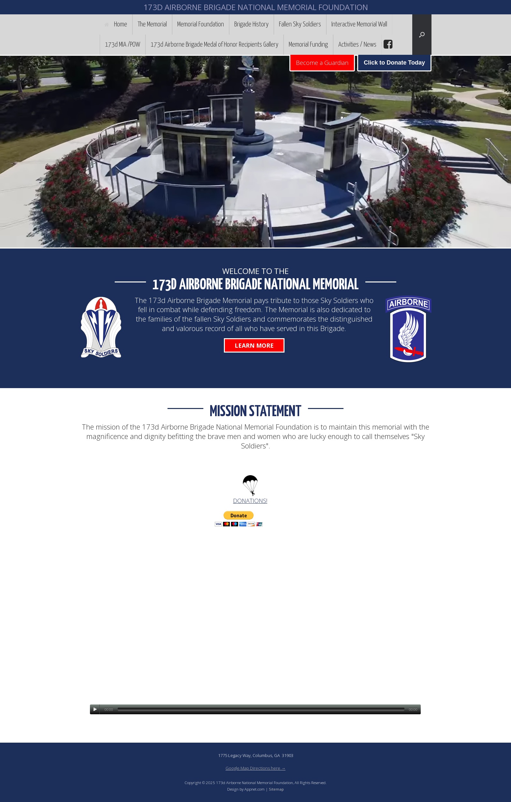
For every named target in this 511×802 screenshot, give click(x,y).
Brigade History (251, 24)
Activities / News (357, 44)
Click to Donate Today (394, 62)
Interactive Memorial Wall (359, 24)
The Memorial (152, 24)
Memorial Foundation (200, 24)
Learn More (254, 345)
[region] (255, 152)
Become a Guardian (322, 63)
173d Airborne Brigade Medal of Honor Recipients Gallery (214, 44)
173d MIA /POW (122, 44)
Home (115, 24)
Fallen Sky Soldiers (300, 24)
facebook (387, 44)
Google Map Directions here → (255, 768)
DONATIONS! (250, 501)
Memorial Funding (308, 44)
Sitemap (276, 789)
